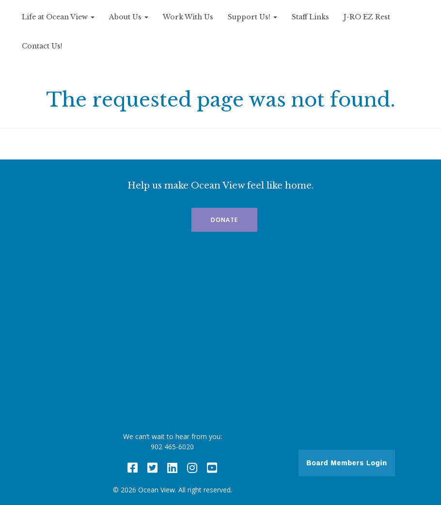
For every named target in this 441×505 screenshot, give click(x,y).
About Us (128, 17)
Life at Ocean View (58, 17)
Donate (224, 220)
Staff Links (310, 17)
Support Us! (252, 17)
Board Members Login (346, 463)
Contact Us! (42, 46)
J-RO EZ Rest (367, 17)
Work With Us (188, 17)
